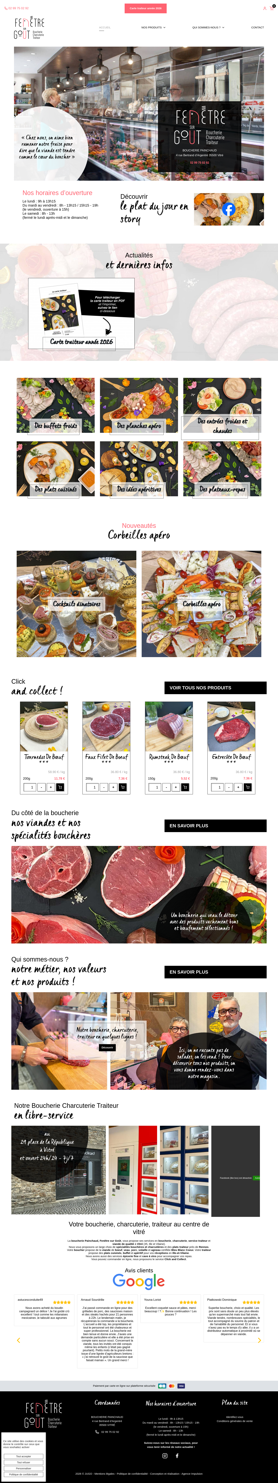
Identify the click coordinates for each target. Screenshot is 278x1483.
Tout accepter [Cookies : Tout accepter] (23, 1456)
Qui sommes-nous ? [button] (207, 27)
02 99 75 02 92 (16, 8)
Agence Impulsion (191, 1473)
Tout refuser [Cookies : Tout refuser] (23, 1462)
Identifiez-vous (234, 1416)
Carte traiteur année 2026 (146, 8)
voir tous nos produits (200, 687)
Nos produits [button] (151, 27)
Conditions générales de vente (235, 1421)
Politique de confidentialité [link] (23, 1474)
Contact (257, 27)
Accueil (105, 27)
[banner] (29, 27)
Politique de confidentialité (132, 1473)
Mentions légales (104, 1473)
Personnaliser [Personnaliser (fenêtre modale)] (23, 1468)
